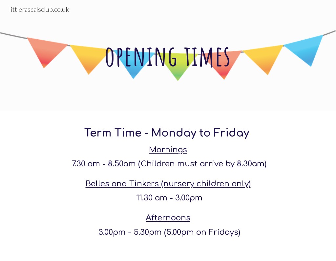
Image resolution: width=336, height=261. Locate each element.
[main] (167, 55)
